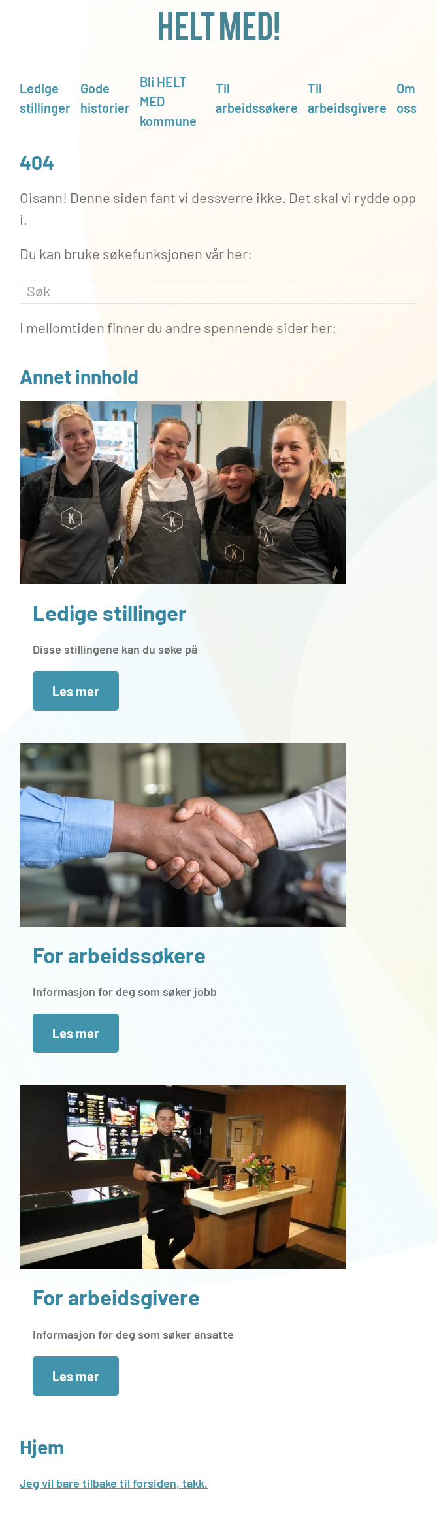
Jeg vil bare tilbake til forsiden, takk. (114, 1483)
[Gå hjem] (218, 26)
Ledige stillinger (45, 98)
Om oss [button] (407, 98)
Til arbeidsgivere (347, 98)
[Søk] (218, 291)
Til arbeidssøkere (257, 98)
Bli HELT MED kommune (168, 101)
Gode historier (105, 98)
